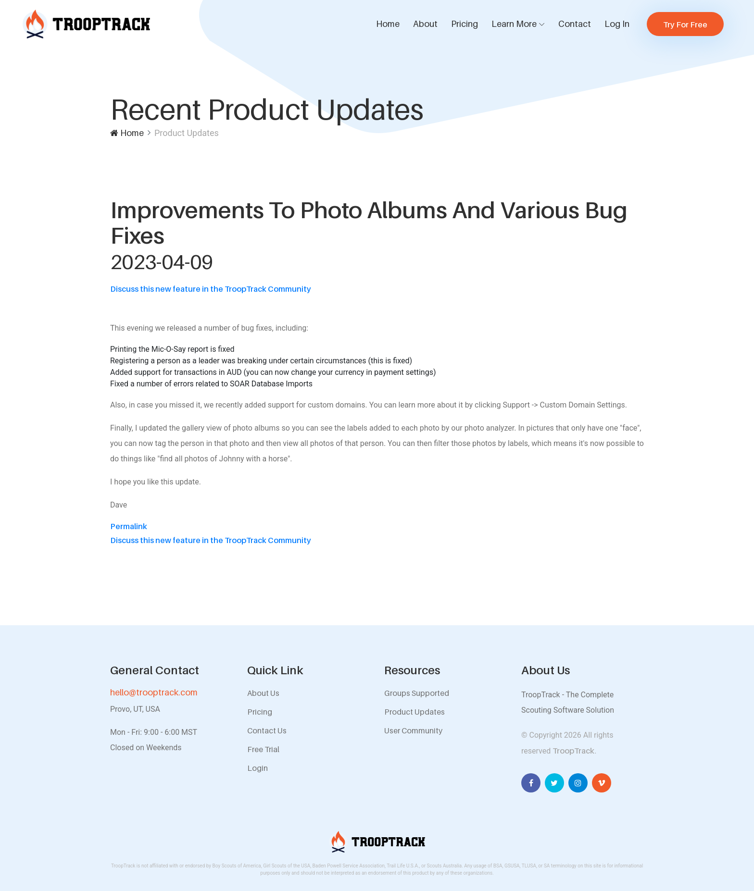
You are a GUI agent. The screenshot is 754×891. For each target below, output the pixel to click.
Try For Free (685, 24)
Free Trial (263, 749)
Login (257, 768)
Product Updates (414, 712)
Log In (616, 24)
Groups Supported (416, 693)
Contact (574, 24)
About (425, 24)
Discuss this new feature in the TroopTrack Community (210, 289)
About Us (263, 693)
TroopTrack (573, 750)
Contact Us (267, 730)
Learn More (514, 24)
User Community (413, 730)
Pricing (464, 24)
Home (388, 24)
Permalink (128, 526)
